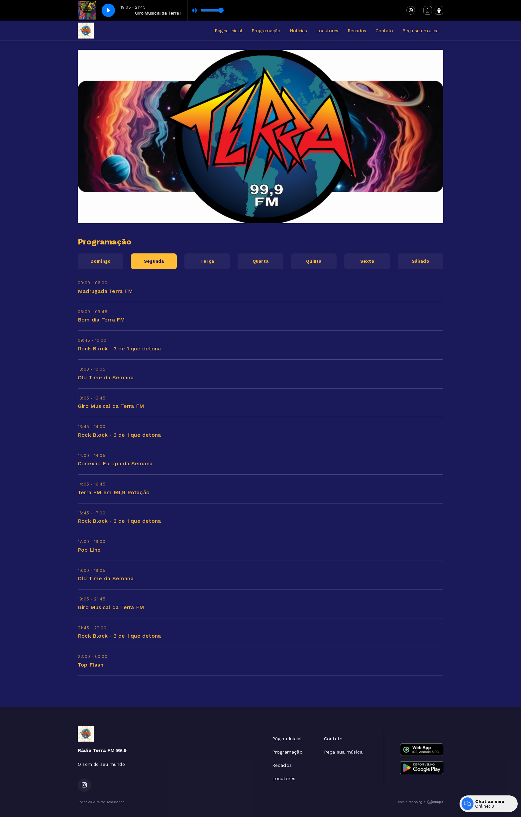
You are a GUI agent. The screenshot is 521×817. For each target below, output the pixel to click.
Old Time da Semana (106, 377)
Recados (357, 30)
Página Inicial (228, 30)
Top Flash (90, 665)
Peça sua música (420, 30)
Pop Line (89, 550)
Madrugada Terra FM (105, 291)
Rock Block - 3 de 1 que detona (119, 348)
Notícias (298, 30)
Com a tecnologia (420, 802)
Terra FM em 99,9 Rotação (114, 492)
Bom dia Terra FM (101, 320)
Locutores (327, 30)
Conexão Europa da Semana (115, 463)
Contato (384, 30)
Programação (266, 30)
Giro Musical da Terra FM (111, 406)
